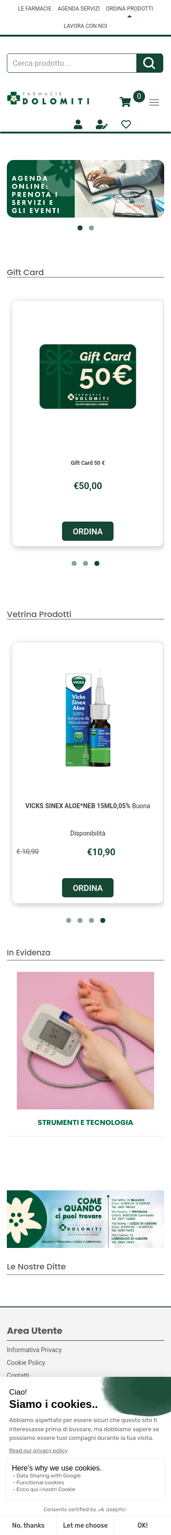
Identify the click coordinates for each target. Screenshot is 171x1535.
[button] (80, 228)
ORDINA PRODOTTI (129, 8)
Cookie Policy (26, 1362)
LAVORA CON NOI (86, 26)
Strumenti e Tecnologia (86, 1122)
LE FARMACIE (35, 8)
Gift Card (25, 272)
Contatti (18, 1375)
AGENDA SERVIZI (78, 8)
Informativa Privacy (34, 1350)
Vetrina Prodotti (39, 614)
